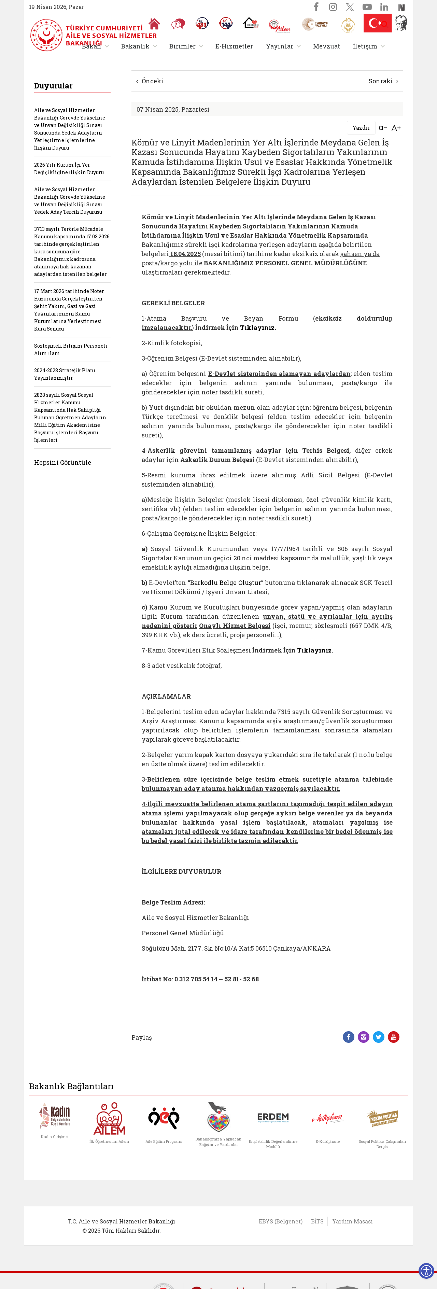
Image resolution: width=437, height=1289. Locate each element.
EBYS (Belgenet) (280, 1221)
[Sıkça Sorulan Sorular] (178, 24)
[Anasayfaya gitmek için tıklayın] (154, 24)
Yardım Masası (352, 1221)
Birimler (182, 46)
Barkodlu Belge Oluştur (225, 582)
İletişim (365, 46)
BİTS (317, 1221)
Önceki (150, 81)
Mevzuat (326, 46)
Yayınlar (279, 46)
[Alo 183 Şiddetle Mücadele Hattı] (202, 23)
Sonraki (383, 81)
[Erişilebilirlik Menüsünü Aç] (426, 1271)
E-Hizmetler (234, 46)
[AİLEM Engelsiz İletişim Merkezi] (280, 26)
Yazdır (361, 127)
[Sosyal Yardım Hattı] (226, 23)
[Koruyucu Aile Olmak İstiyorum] (250, 22)
